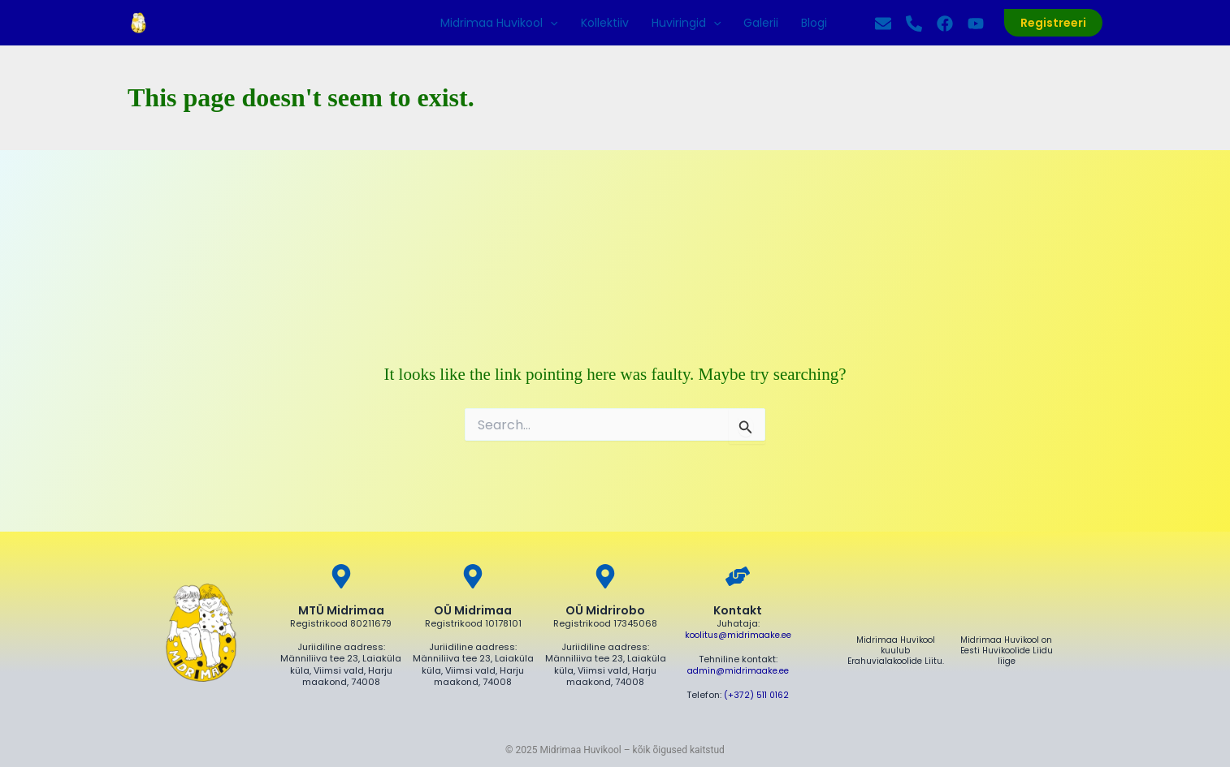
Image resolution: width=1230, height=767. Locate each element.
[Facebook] (945, 23)
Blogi (814, 23)
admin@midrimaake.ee (737, 670)
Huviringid (686, 23)
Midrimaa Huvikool (498, 23)
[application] (550, 23)
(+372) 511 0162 (756, 693)
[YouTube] (976, 23)
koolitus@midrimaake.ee (738, 635)
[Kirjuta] (883, 23)
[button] (1053, 23)
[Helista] (914, 23)
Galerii (760, 23)
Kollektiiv (605, 23)
